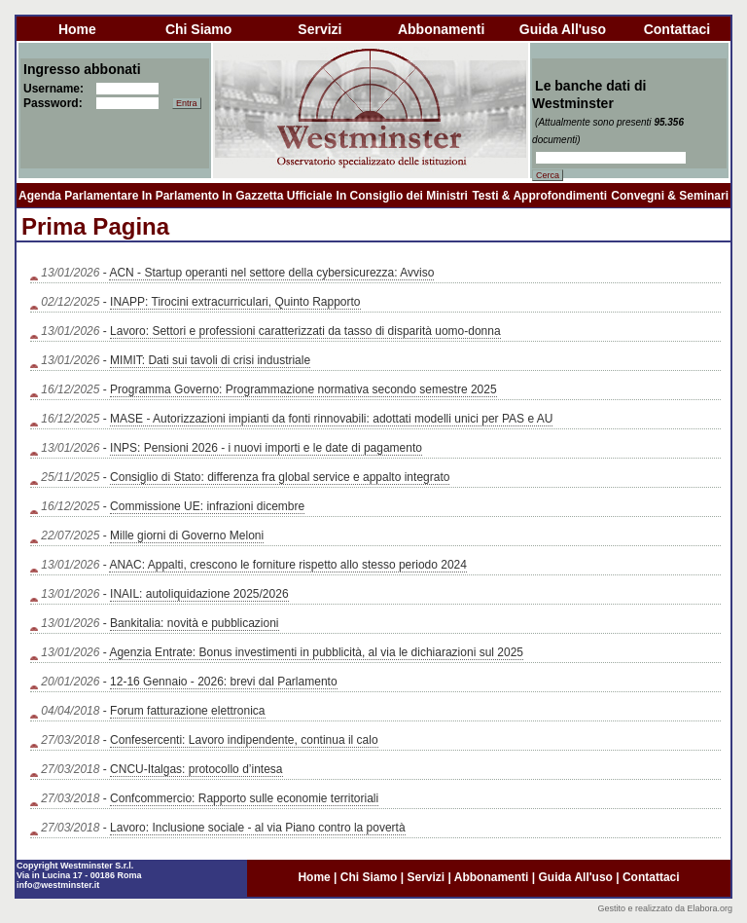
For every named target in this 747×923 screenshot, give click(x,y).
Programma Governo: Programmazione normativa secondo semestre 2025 (303, 389)
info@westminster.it (58, 885)
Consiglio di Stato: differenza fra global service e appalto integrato (279, 477)
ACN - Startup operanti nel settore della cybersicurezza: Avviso (271, 272)
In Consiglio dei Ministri (402, 196)
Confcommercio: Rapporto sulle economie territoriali (244, 798)
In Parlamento (180, 196)
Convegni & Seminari (670, 196)
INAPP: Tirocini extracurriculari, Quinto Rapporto (235, 302)
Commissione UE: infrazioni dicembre (207, 506)
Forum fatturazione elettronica (187, 711)
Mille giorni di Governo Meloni (187, 535)
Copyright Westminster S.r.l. (75, 865)
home (77, 29)
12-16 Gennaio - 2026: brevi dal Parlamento (223, 681)
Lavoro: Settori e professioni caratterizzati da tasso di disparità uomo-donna (305, 331)
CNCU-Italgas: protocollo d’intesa (196, 769)
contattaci (677, 29)
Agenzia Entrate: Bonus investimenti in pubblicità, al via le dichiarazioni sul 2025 (316, 652)
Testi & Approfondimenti (539, 196)
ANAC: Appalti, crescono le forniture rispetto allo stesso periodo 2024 (288, 565)
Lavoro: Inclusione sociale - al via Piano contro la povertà (258, 827)
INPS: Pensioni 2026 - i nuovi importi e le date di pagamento (266, 448)
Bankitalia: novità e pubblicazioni (194, 623)
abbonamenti (441, 29)
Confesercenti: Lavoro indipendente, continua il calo (244, 740)
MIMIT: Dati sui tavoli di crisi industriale (210, 360)
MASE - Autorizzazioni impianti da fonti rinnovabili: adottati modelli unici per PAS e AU (331, 418)
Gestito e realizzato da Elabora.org (664, 908)
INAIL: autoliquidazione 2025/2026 (199, 594)
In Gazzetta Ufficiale (277, 196)
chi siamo (198, 29)
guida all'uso (562, 29)
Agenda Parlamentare (78, 196)
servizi (319, 29)
